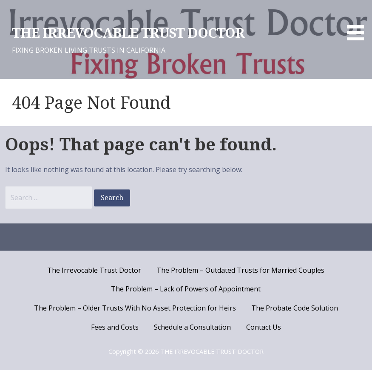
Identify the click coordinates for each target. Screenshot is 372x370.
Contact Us (263, 327)
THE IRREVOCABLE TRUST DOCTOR (128, 33)
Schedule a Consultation (192, 327)
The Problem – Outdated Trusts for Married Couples (240, 270)
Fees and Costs (115, 327)
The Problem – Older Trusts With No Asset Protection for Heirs (135, 308)
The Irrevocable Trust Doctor (94, 270)
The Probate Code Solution (294, 308)
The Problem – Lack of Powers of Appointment (186, 289)
